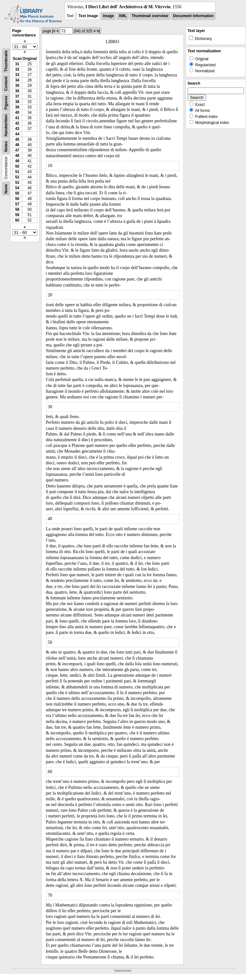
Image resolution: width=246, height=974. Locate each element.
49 (17, 161)
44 (17, 134)
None (6, 189)
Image (108, 16)
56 (17, 199)
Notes (6, 146)
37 (17, 96)
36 (17, 91)
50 (17, 166)
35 (17, 85)
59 (17, 215)
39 (17, 107)
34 (17, 80)
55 (17, 193)
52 (17, 177)
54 (17, 188)
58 (17, 209)
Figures (6, 102)
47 (17, 150)
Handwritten (6, 125)
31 (17, 64)
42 (17, 123)
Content (6, 84)
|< (53, 31)
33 (17, 75)
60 (17, 220)
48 (17, 155)
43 (17, 128)
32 (17, 69)
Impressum (122, 970)
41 (17, 118)
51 (17, 172)
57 (17, 204)
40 (17, 112)
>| (98, 31)
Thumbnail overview (150, 16)
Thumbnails (6, 61)
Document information (193, 16)
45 (17, 139)
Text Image (88, 16)
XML (123, 16)
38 (17, 102)
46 (17, 145)
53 (17, 182)
